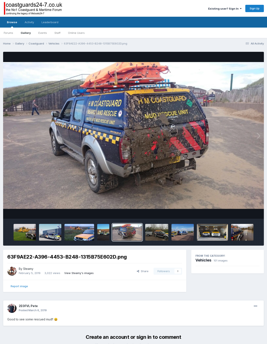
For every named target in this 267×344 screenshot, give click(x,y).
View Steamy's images (79, 273)
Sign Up (254, 8)
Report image (19, 286)
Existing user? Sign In (225, 8)
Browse (12, 24)
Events (42, 32)
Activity (29, 22)
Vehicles (203, 260)
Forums (8, 32)
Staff (57, 32)
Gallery (26, 32)
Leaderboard (50, 22)
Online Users (76, 32)
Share (143, 271)
